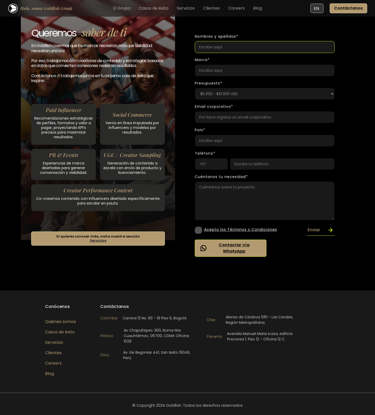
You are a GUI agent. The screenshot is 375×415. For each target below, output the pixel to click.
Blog (257, 8)
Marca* (202, 59)
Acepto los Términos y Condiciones (240, 229)
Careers (236, 8)
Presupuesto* (208, 83)
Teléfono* (205, 153)
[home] (40, 8)
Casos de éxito (153, 8)
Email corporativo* (214, 106)
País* (200, 130)
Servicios (186, 8)
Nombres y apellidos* (216, 36)
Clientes (211, 8)
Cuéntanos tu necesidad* (221, 176)
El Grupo (121, 8)
